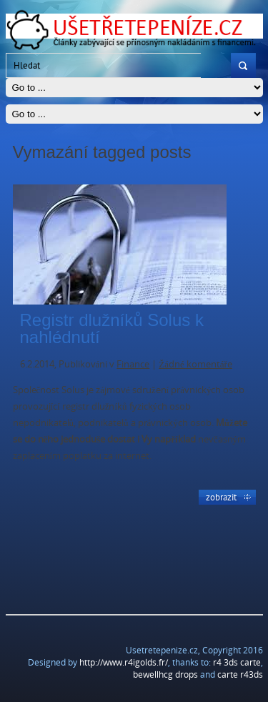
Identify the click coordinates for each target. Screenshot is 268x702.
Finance (132, 363)
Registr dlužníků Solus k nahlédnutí (112, 328)
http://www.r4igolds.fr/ (123, 662)
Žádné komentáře (195, 363)
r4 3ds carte (237, 662)
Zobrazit (221, 497)
